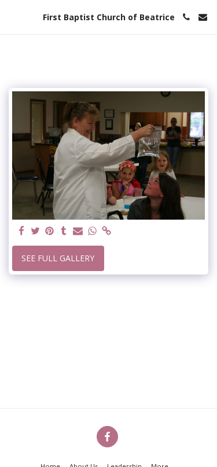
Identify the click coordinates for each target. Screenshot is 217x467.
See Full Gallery (57, 258)
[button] (13, 16)
